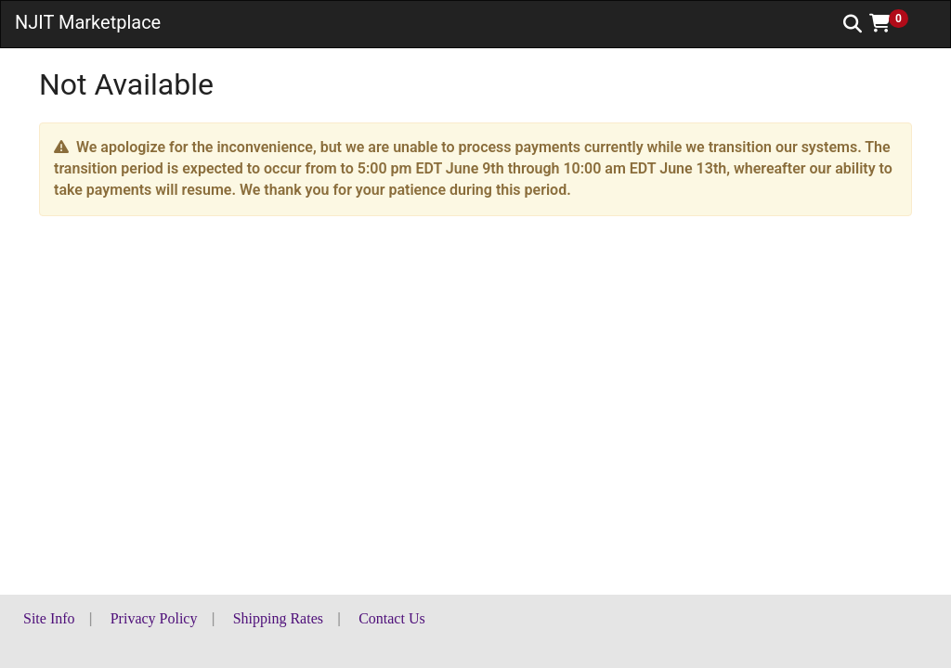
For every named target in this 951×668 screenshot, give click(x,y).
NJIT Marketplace (88, 22)
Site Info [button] (49, 618)
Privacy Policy (154, 618)
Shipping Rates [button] (278, 618)
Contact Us (391, 618)
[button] (895, 23)
